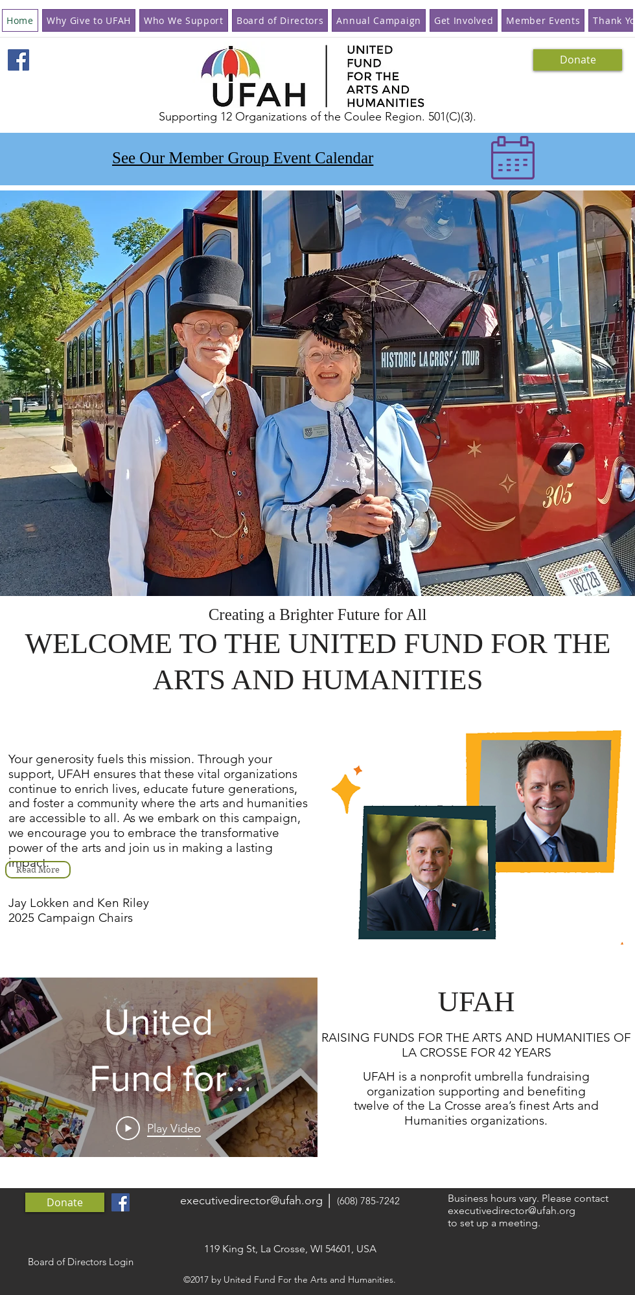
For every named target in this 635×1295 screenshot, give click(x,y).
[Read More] (38, 869)
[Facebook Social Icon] (18, 60)
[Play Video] (158, 1128)
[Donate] (577, 60)
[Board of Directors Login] (80, 1262)
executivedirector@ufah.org (251, 1200)
